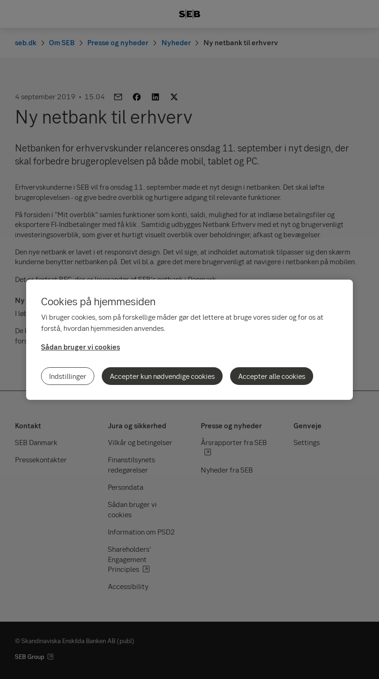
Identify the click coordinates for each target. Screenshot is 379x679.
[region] (189, 340)
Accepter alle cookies (271, 376)
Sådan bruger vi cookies (80, 346)
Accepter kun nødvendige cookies (162, 376)
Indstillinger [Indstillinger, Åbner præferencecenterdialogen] (67, 376)
